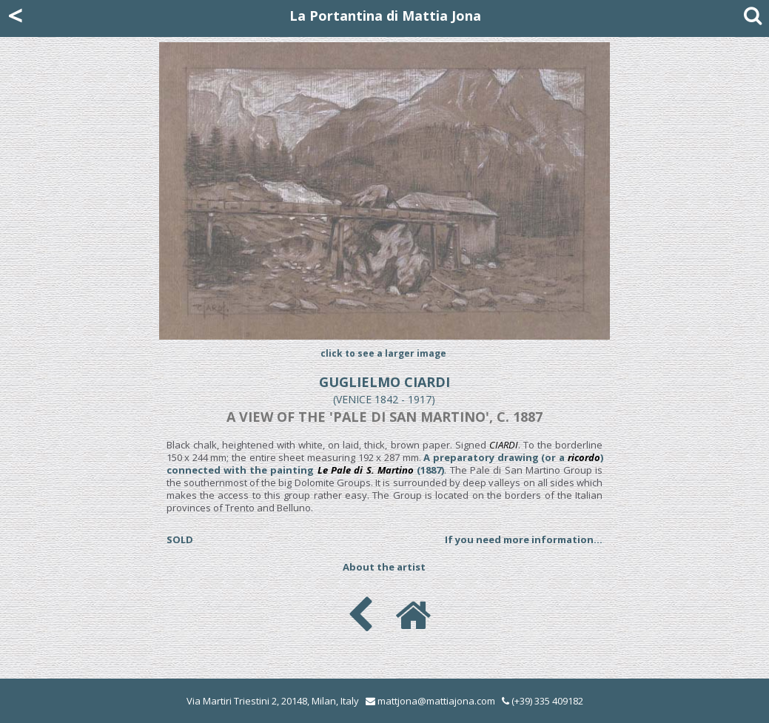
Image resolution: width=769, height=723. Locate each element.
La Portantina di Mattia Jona (385, 15)
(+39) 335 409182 (542, 700)
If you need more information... (523, 539)
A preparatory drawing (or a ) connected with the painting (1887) (385, 464)
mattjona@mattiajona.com (436, 700)
